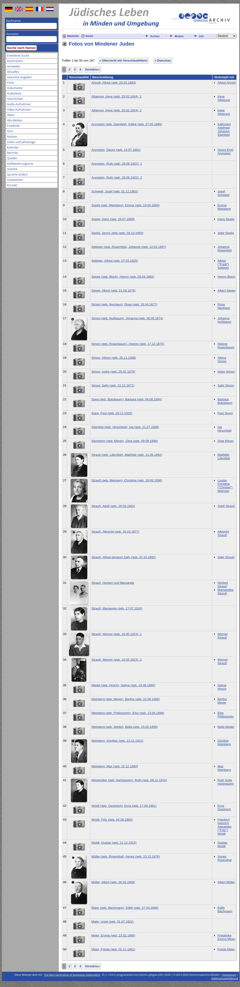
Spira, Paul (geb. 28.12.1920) (111, 413)
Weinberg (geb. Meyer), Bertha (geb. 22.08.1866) (125, 699)
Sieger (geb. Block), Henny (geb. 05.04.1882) (122, 276)
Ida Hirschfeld (224, 428)
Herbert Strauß (223, 584)
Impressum (229, 974)
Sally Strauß (226, 557)
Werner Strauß (223, 635)
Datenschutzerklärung (224, 978)
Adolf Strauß (226, 506)
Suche (89, 36)
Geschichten (15, 99)
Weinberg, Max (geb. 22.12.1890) (114, 766)
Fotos (10, 83)
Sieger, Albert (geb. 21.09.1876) (113, 290)
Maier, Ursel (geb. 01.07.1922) (112, 921)
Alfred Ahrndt (227, 82)
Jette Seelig (226, 233)
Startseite (73, 36)
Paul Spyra (225, 413)
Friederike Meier (226, 937)
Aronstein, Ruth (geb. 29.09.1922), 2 (116, 177)
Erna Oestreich (224, 807)
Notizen (12, 137)
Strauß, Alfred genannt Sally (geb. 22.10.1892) (123, 557)
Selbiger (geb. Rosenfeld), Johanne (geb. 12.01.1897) (128, 247)
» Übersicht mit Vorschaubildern (123, 60)
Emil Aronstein (225, 151)
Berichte (12, 153)
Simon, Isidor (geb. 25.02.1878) (113, 371)
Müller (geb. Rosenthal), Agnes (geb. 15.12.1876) (125, 856)
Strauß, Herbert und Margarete (112, 583)
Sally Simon (226, 385)
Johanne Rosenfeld (225, 248)
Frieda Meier (226, 949)
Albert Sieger (227, 290)
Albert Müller (226, 882)
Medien (179, 36)
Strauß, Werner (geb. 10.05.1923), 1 (116, 634)
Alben (11, 115)
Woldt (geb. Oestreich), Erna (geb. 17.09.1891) (124, 806)
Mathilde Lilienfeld (224, 456)
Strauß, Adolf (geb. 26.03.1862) (113, 506)
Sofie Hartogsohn (226, 781)
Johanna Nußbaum (224, 320)
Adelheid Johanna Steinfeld (224, 129)
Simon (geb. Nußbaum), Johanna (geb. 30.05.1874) (127, 318)
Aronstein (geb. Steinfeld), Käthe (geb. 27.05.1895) (126, 124)
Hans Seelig (226, 219)
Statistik (12, 169)
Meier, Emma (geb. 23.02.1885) (113, 935)
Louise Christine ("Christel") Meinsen (225, 486)
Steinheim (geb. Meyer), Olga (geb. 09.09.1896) (124, 441)
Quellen (12, 158)
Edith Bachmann (225, 909)
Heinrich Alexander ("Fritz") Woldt (225, 826)
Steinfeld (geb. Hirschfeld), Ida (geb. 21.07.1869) (125, 427)
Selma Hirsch (222, 687)
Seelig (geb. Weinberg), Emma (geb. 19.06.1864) (125, 205)
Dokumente (14, 88)
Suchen (155, 36)
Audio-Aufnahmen (19, 104)
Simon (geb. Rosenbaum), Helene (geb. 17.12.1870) (127, 344)
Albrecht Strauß (223, 533)
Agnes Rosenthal (225, 858)
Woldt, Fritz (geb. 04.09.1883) (112, 819)
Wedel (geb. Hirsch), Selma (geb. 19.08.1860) (123, 685)
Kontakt (12, 185)
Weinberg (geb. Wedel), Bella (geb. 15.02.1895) (124, 727)
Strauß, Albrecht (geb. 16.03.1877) (115, 531)
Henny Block (226, 276)
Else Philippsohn (226, 714)
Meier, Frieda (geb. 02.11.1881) (113, 949)
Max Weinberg (224, 768)
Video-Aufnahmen (19, 110)
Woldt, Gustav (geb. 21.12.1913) (113, 842)
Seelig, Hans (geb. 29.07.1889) (113, 219)
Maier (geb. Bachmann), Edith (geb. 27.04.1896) (124, 907)
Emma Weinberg (224, 207)
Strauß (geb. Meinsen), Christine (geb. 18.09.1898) (126, 480)
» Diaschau (162, 60)
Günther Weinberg (224, 742)
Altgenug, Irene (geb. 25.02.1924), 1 (116, 96)
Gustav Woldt (222, 844)
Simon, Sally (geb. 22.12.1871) (112, 385)
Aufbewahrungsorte (20, 164)
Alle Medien (14, 120)
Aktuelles (13, 72)
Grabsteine (14, 93)
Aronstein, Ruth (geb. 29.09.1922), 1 (116, 163)
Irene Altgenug (224, 98)
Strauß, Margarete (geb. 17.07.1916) (116, 608)
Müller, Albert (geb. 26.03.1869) (113, 882)
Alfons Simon (222, 359)
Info (201, 36)
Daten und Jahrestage (21, 142)
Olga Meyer (226, 441)
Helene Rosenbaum (226, 345)
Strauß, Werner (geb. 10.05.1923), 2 (116, 659)
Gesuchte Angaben (19, 77)
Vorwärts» (92, 69)
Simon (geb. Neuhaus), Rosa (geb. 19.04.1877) (124, 304)
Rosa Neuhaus (224, 306)
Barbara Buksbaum (225, 401)
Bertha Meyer (222, 700)
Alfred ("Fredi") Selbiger (223, 264)
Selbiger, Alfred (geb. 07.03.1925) (114, 260)
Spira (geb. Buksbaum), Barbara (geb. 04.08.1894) (126, 399)
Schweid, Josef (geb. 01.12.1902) (114, 191)
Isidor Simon (226, 371)
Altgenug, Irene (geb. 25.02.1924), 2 (116, 110)
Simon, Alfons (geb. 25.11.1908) (113, 357)
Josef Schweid (223, 193)
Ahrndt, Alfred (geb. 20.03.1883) (113, 82)
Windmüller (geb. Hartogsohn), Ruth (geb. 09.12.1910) (129, 780)
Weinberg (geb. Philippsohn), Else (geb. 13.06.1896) (127, 713)
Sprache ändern (17, 174)
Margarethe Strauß (225, 591)
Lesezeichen (15, 180)
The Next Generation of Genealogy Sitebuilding (72, 974)
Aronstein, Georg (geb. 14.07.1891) (116, 150)
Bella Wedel (226, 727)
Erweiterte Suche (18, 56)
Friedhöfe (13, 126)
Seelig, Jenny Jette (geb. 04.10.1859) (117, 233)
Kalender (13, 147)
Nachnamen (15, 61)
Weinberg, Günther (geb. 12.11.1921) (117, 740)
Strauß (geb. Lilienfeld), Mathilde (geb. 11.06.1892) (126, 454)
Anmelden (13, 66)
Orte (10, 131)
